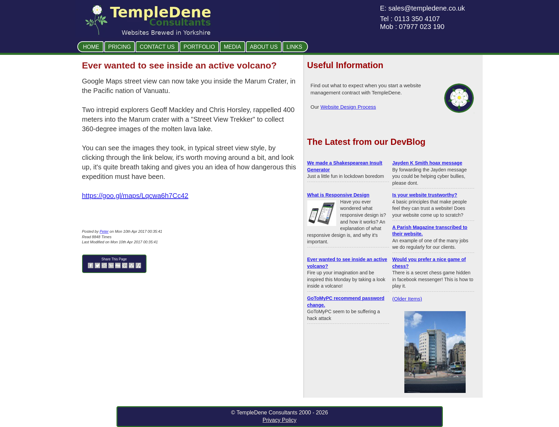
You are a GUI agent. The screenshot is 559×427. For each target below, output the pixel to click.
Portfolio (199, 47)
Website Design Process (348, 107)
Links (294, 47)
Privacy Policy (280, 420)
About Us (264, 47)
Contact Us (157, 47)
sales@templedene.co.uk (426, 8)
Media (232, 47)
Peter (103, 231)
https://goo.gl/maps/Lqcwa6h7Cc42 (135, 195)
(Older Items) (407, 299)
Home (91, 47)
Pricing (119, 47)
